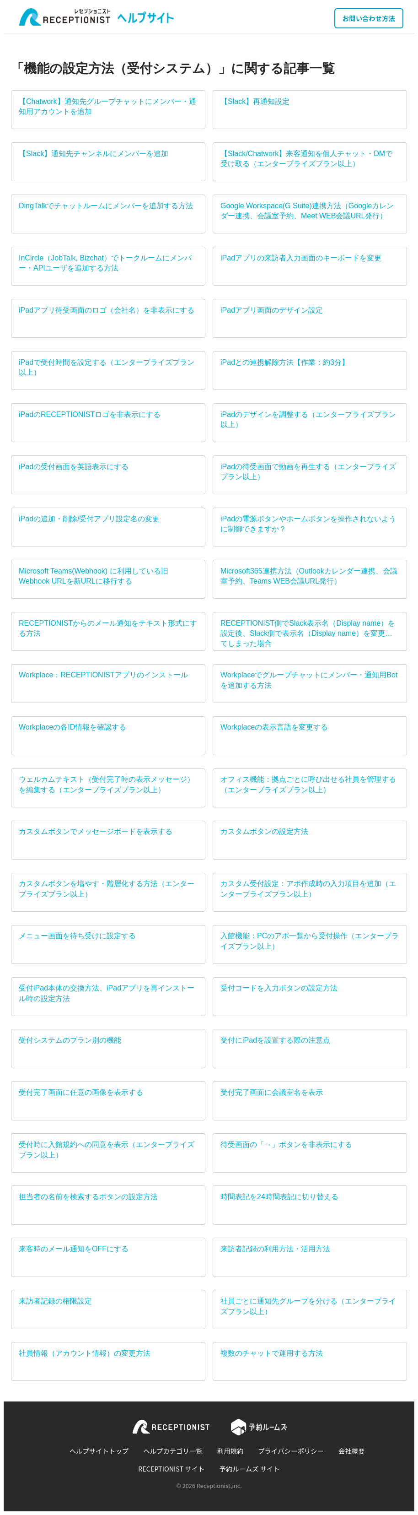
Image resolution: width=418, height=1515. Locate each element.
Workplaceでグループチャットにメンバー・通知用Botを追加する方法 (308, 680)
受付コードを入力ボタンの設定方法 (279, 988)
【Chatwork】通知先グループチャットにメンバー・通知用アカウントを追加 (107, 106)
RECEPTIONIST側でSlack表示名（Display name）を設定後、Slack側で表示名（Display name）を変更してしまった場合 (307, 633)
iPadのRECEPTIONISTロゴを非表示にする (90, 414)
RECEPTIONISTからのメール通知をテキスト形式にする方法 (108, 628)
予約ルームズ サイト (250, 1468)
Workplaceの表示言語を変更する (274, 727)
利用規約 (230, 1450)
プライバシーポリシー (291, 1450)
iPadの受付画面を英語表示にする (74, 467)
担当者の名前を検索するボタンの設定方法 (88, 1197)
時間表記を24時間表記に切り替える (279, 1197)
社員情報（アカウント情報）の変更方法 (84, 1353)
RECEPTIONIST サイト (171, 1468)
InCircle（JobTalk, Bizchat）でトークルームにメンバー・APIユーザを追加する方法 (105, 263)
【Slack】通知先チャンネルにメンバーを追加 (93, 153)
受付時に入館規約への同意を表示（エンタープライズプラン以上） (106, 1149)
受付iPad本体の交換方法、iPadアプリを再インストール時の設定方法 (106, 993)
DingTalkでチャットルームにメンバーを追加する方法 (106, 206)
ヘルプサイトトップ (99, 1450)
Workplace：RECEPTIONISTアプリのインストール (103, 675)
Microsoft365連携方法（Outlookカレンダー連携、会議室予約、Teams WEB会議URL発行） (308, 576)
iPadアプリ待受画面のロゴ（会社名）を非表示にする (106, 310)
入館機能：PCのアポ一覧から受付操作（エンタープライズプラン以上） (309, 941)
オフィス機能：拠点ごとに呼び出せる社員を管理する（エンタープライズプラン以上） (308, 784)
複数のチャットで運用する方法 (271, 1353)
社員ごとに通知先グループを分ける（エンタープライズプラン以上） (308, 1306)
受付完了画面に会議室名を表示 (271, 1092)
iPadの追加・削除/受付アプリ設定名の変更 (89, 519)
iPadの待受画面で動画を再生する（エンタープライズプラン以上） (308, 472)
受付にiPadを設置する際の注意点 (275, 1040)
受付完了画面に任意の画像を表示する (81, 1092)
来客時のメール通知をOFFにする (74, 1249)
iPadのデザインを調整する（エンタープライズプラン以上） (308, 419)
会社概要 (351, 1450)
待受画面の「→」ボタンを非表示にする (286, 1144)
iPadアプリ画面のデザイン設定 (271, 310)
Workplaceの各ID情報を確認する (72, 727)
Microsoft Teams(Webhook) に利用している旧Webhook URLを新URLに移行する (93, 576)
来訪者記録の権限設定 (55, 1301)
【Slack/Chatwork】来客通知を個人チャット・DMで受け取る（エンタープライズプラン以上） (306, 159)
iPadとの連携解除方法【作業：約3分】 (284, 362)
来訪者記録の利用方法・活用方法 (275, 1249)
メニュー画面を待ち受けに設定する (77, 936)
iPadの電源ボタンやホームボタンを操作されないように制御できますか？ (308, 524)
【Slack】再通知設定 (254, 101)
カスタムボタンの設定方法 (264, 831)
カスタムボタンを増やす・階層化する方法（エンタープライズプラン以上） (106, 889)
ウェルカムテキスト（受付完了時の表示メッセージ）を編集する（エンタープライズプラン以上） (106, 784)
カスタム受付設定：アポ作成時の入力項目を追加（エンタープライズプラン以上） (308, 889)
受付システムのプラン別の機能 (70, 1040)
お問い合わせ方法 (369, 18)
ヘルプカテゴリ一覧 (173, 1450)
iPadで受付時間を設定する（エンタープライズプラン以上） (106, 367)
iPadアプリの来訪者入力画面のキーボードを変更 (300, 258)
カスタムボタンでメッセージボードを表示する (95, 831)
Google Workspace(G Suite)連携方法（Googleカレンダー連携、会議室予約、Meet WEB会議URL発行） (307, 211)
